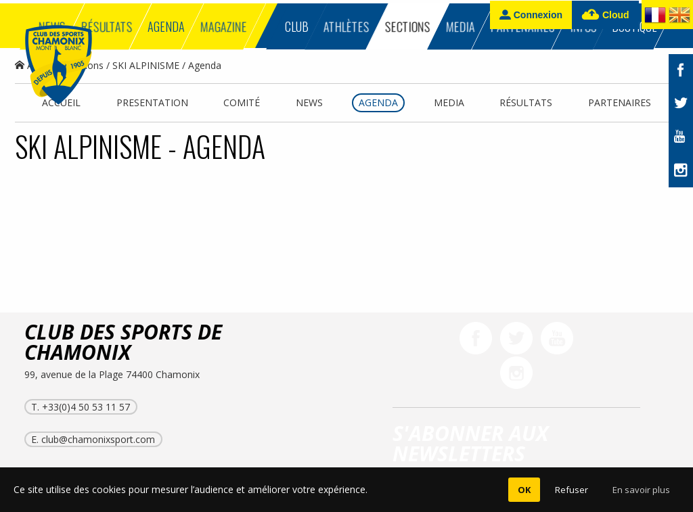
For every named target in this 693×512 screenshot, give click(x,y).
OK (524, 490)
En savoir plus (641, 490)
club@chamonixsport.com (98, 439)
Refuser (571, 490)
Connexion (530, 14)
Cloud (605, 15)
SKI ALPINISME (145, 65)
